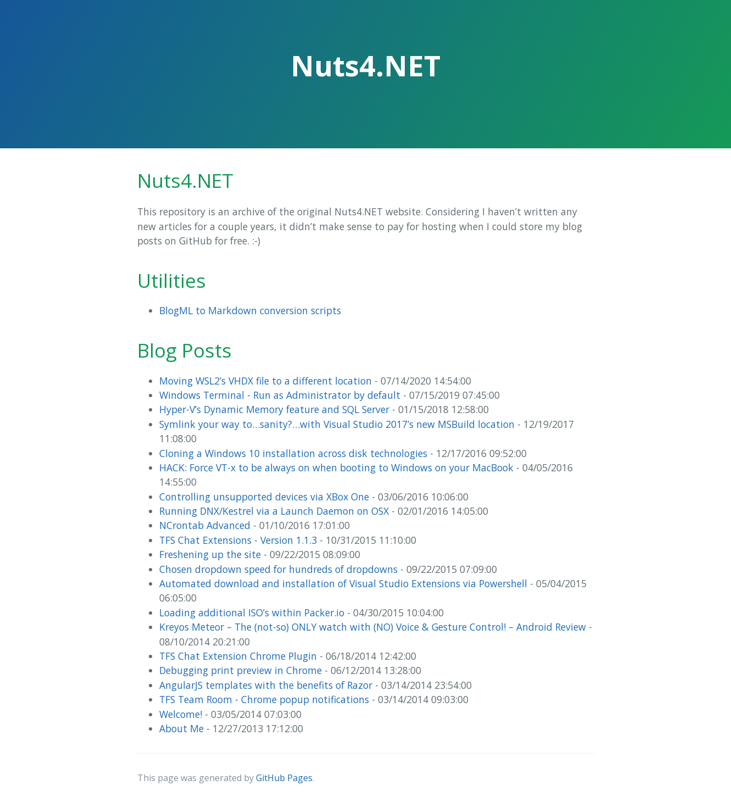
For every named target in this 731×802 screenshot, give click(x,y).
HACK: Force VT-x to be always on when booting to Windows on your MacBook (336, 467)
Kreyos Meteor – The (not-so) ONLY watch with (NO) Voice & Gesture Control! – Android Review (372, 626)
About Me (181, 728)
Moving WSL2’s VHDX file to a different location (265, 380)
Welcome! (180, 714)
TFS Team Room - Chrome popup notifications (264, 699)
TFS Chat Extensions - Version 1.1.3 (238, 540)
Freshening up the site (210, 554)
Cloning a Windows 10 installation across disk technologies (293, 453)
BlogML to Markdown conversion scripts (250, 310)
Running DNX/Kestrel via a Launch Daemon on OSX (274, 510)
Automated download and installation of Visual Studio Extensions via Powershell (343, 583)
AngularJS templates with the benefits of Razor (265, 685)
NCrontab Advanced (204, 525)
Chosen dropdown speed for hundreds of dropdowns (278, 569)
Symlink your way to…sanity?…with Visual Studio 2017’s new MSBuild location (337, 424)
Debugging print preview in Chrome (240, 670)
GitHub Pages (284, 778)
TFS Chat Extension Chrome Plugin (238, 655)
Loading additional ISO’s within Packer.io (251, 612)
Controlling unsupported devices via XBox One (264, 496)
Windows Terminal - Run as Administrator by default (279, 395)
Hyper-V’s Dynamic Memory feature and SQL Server (274, 409)
